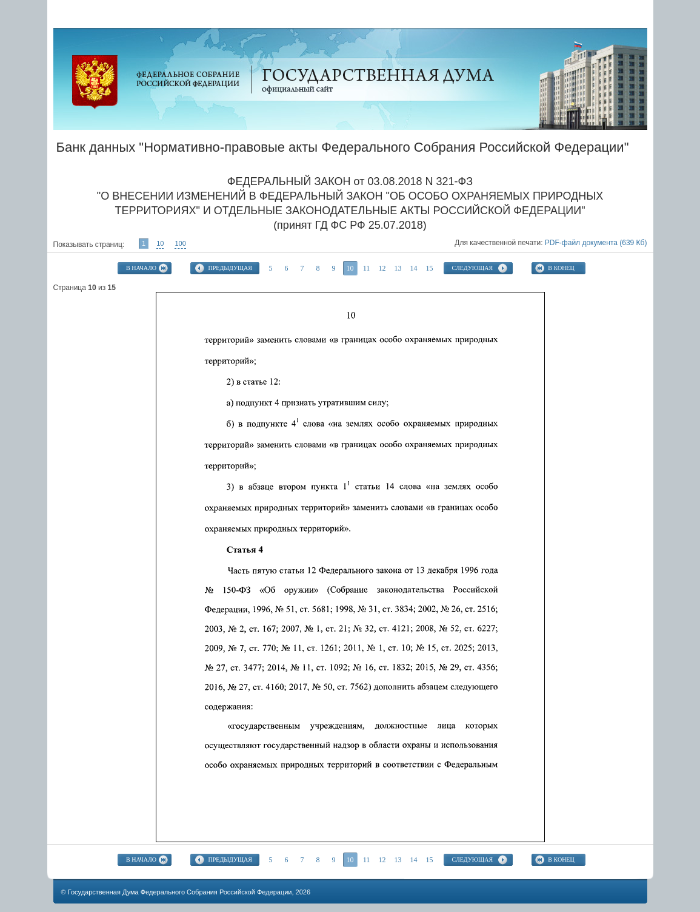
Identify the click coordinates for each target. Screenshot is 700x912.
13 (398, 268)
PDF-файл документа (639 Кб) (596, 242)
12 (382, 268)
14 (414, 268)
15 (429, 268)
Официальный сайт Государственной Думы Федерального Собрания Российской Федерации (95, 82)
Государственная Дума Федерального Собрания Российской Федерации (180, 892)
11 (366, 268)
